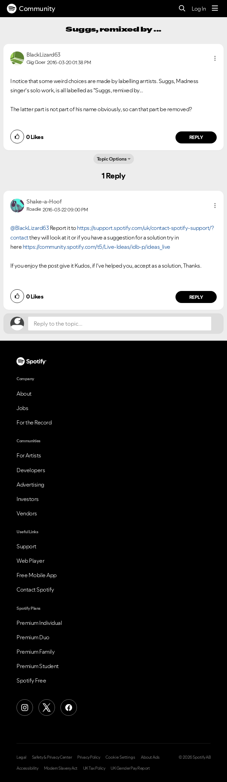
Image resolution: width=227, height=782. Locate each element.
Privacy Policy (88, 757)
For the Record (34, 422)
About (24, 393)
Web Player (30, 560)
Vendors (26, 513)
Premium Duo (32, 637)
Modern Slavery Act (61, 768)
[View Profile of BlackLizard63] (43, 54)
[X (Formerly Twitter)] (46, 707)
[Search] (182, 9)
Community (31, 8)
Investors (27, 499)
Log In (199, 8)
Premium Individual (39, 623)
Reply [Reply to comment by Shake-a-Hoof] (196, 297)
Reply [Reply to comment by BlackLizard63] (196, 137)
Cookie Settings (120, 757)
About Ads (150, 757)
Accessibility (27, 768)
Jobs (22, 408)
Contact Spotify (35, 589)
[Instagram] (24, 707)
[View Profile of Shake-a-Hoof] (43, 201)
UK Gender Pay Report (130, 768)
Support (26, 546)
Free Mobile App (36, 575)
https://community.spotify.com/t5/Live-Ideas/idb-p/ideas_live (96, 246)
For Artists (28, 455)
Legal (21, 757)
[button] (215, 58)
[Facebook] (68, 707)
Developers (30, 470)
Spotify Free (31, 680)
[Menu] (215, 8)
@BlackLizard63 (29, 228)
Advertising (30, 484)
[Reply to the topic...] (119, 323)
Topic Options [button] (112, 158)
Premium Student (37, 666)
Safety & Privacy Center (52, 757)
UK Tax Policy (94, 768)
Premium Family (35, 651)
